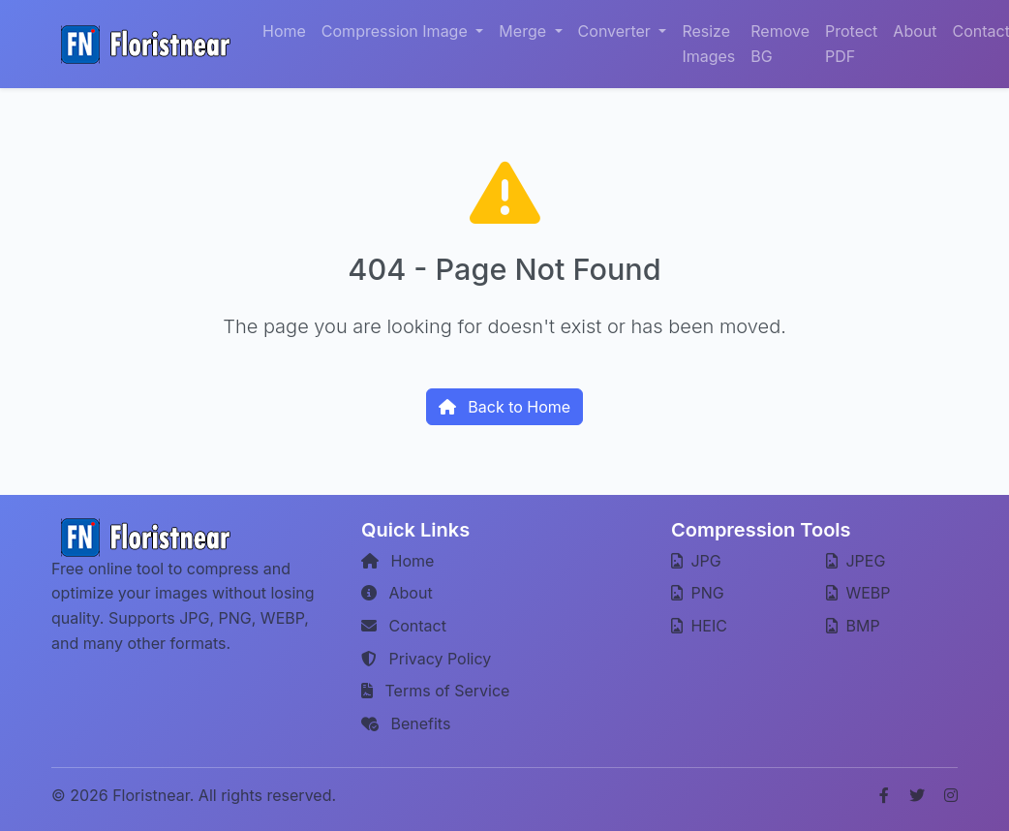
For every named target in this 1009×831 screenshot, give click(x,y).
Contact (403, 625)
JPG (696, 560)
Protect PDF (851, 43)
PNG (697, 592)
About (914, 31)
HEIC (699, 625)
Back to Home (504, 406)
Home (284, 31)
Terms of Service (435, 690)
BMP (853, 625)
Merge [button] (524, 31)
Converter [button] (617, 31)
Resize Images (708, 43)
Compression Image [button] (396, 31)
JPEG (855, 560)
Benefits (405, 723)
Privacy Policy (426, 658)
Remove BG (780, 43)
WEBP (858, 592)
